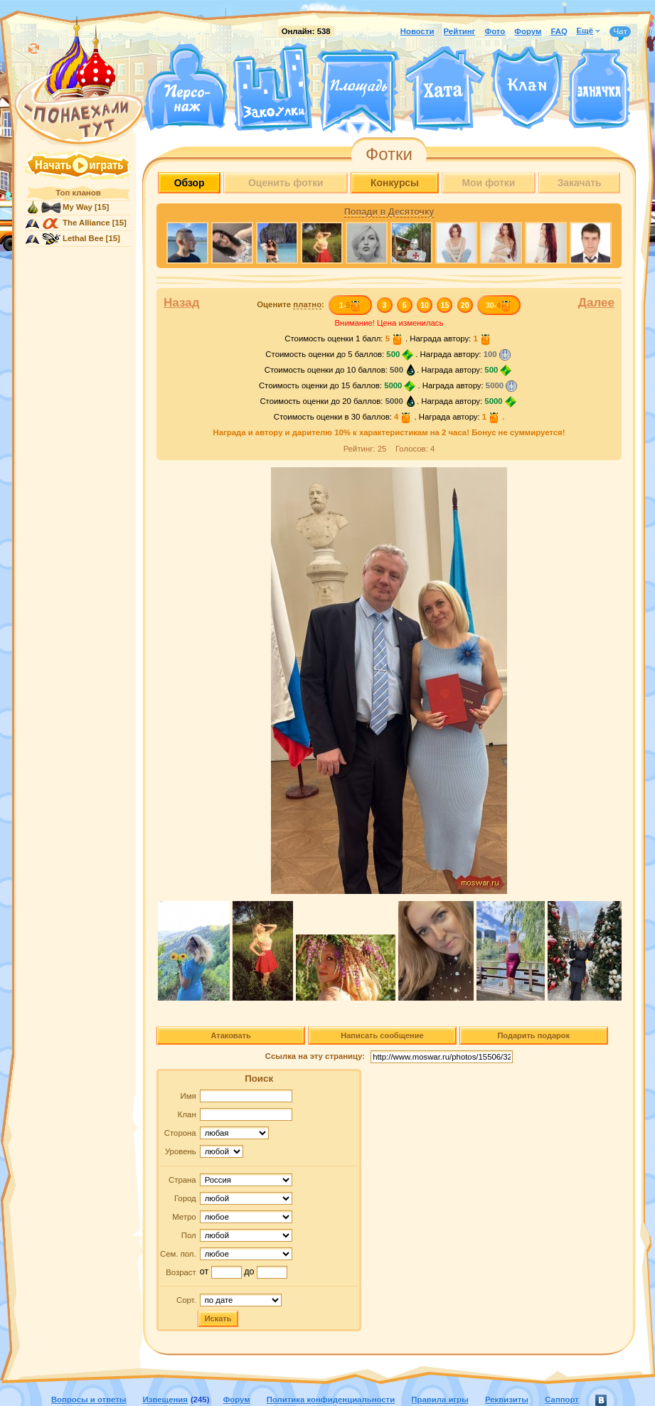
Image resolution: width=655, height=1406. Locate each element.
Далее (596, 302)
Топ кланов (77, 192)
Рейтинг (460, 31)
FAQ (558, 31)
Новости (417, 31)
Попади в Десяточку (389, 212)
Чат (620, 32)
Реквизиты (506, 1399)
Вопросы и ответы (89, 1399)
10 (424, 305)
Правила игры (439, 1399)
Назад (182, 302)
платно (307, 304)
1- (350, 305)
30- (499, 305)
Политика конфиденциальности (331, 1399)
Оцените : (290, 304)
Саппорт (562, 1399)
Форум (527, 31)
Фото (494, 31)
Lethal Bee (83, 238)
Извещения (165, 1399)
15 (445, 305)
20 (465, 305)
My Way (77, 207)
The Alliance (86, 222)
